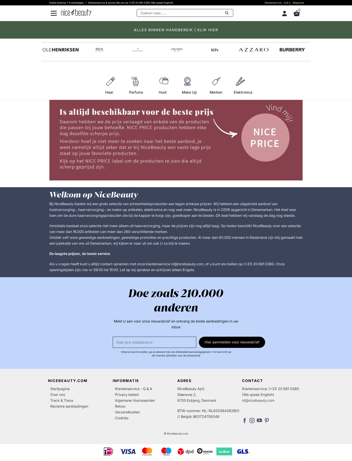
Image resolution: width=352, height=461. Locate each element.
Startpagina (60, 388)
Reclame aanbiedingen (69, 406)
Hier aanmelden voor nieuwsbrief (232, 342)
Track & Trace (61, 400)
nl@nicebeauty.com (258, 400)
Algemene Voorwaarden (135, 400)
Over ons (57, 394)
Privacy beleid (127, 394)
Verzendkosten (127, 412)
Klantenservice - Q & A (277, 2)
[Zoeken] (185, 13)
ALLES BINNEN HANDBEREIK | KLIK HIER (176, 30)
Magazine (298, 2)
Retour (120, 406)
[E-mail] (154, 342)
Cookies (121, 418)
